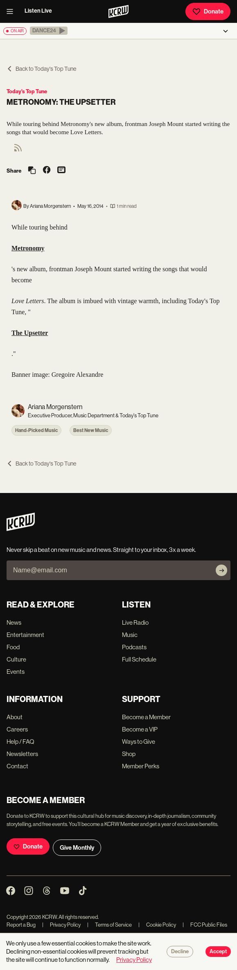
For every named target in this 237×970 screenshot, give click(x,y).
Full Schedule (139, 659)
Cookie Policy (157, 925)
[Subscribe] (221, 570)
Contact (17, 766)
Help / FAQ (20, 741)
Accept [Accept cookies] (218, 951)
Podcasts (134, 647)
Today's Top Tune (27, 91)
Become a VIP (140, 729)
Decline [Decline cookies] (180, 951)
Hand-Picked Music (36, 430)
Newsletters (22, 753)
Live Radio (135, 622)
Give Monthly (77, 847)
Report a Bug (21, 925)
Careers (17, 729)
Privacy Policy (61, 925)
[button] (49, 31)
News (14, 622)
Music (130, 634)
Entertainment (25, 634)
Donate (207, 11)
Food (13, 647)
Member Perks (140, 766)
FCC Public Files (205, 925)
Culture (16, 659)
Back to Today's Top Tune (41, 68)
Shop (128, 753)
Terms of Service (109, 925)
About (15, 716)
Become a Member (146, 716)
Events (16, 671)
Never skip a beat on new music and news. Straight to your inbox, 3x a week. (101, 549)
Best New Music (90, 430)
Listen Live (38, 10)
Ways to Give (138, 741)
